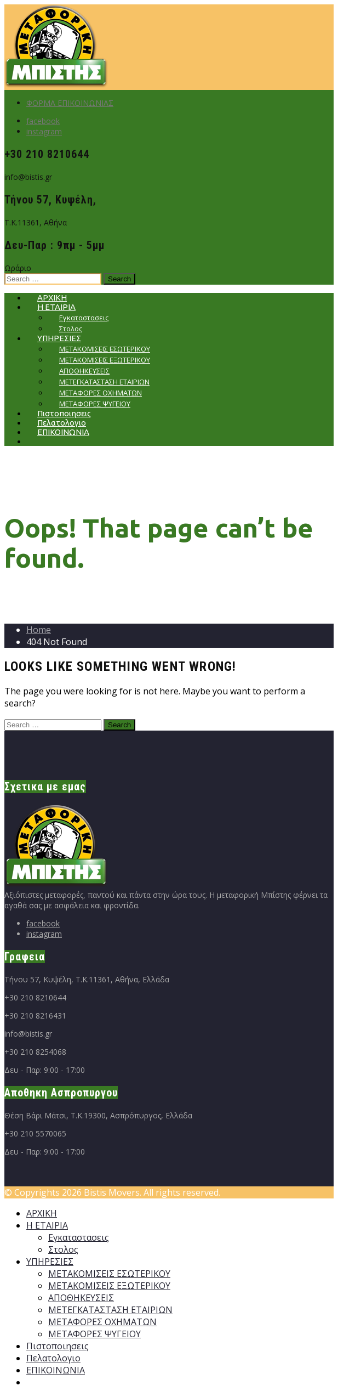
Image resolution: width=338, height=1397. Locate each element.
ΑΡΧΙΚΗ (41, 1213)
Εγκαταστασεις (78, 1237)
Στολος (63, 1249)
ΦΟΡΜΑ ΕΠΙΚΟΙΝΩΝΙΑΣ (69, 103)
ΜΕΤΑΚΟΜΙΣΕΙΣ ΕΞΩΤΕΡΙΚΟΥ (109, 1286)
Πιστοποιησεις (57, 1346)
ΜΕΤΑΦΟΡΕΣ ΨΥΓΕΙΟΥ (94, 1334)
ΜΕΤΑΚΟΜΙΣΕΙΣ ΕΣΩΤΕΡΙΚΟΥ (109, 1274)
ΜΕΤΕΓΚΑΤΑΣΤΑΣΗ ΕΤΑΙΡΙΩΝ (110, 1310)
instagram (44, 131)
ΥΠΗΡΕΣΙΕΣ (49, 1261)
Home (38, 630)
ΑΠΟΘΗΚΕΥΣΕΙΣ (81, 1298)
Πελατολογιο (53, 1358)
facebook (43, 121)
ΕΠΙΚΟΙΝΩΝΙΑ (63, 432)
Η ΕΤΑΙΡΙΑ (47, 1225)
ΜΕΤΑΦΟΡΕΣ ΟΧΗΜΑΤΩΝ (102, 1322)
